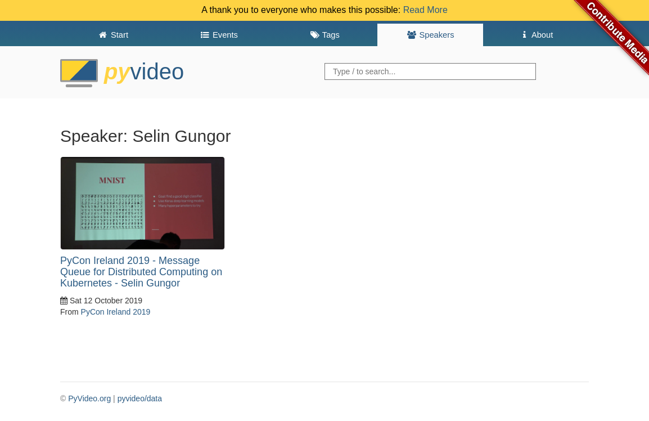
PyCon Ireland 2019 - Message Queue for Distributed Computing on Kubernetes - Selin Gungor (141, 272)
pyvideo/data (140, 398)
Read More (425, 10)
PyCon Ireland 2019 (116, 311)
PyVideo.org (89, 398)
